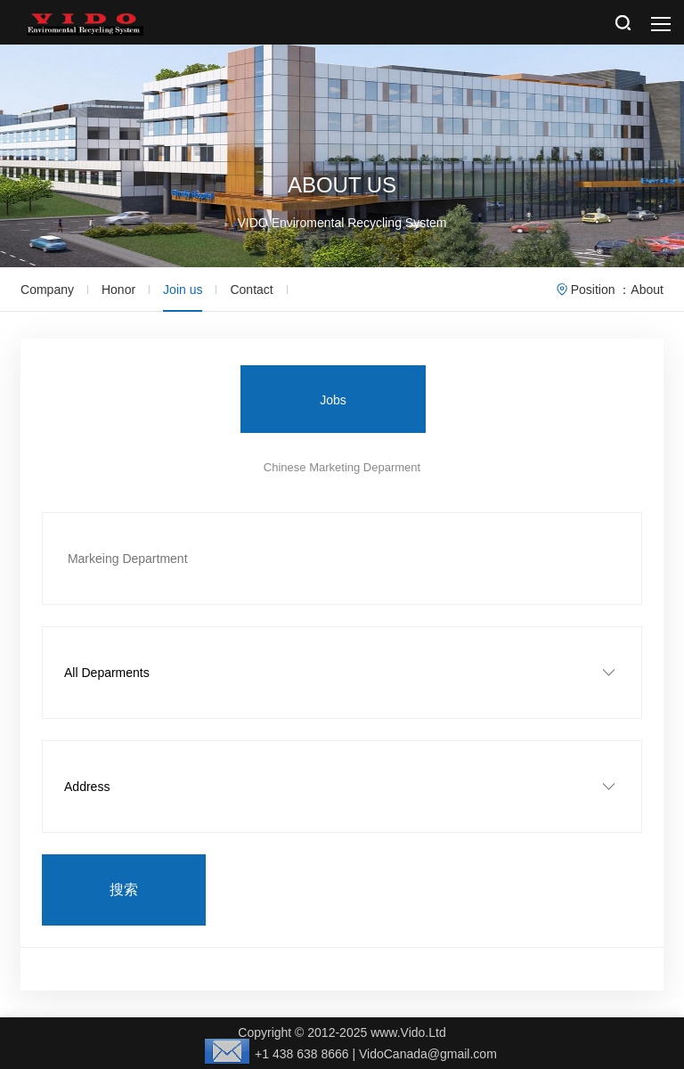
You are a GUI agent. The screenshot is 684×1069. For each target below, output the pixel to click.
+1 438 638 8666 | (282, 1054)
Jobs (333, 400)
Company (47, 289)
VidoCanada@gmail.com (428, 1054)
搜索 (124, 889)
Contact (251, 289)
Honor (118, 289)
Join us (182, 289)
